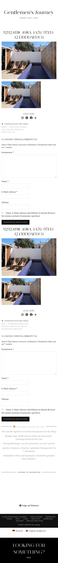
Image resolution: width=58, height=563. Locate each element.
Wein (17, 519)
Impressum (48, 519)
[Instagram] (22, 117)
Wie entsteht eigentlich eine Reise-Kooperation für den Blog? (29, 431)
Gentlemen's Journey (29, 12)
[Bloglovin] (35, 117)
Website (5, 202)
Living (25, 519)
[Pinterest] (27, 117)
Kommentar (8, 152)
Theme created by (29, 525)
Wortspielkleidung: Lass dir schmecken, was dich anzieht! (29, 443)
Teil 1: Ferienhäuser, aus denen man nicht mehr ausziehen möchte (15, 325)
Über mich (35, 519)
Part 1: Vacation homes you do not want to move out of (15, 128)
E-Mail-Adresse (9, 192)
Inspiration (50, 517)
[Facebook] (31, 117)
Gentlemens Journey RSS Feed (30, 427)
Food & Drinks (36, 517)
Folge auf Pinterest (29, 505)
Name (5, 181)
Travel (9, 519)
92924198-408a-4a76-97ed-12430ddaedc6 (29, 35)
